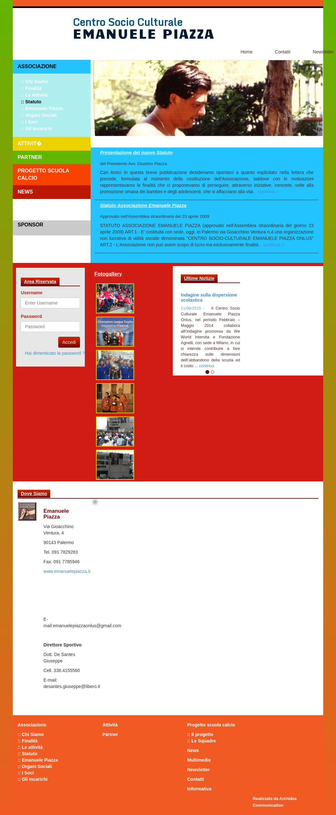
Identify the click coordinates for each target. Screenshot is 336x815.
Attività (109, 724)
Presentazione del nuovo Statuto (136, 152)
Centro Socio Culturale (127, 22)
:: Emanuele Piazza (42, 108)
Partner (30, 157)
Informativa (199, 788)
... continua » (266, 191)
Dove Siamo (34, 493)
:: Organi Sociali (39, 115)
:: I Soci (29, 121)
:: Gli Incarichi (36, 128)
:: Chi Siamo (34, 81)
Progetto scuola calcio (43, 174)
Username (32, 292)
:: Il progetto (200, 734)
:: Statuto (31, 101)
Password (31, 316)
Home (246, 51)
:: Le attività (34, 95)
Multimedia (199, 760)
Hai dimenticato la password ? (55, 353)
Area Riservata (40, 281)
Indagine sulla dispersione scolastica (209, 297)
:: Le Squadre (201, 740)
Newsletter (198, 769)
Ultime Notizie (199, 278)
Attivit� (30, 143)
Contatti (282, 51)
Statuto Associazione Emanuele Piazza (143, 205)
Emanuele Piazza (143, 33)
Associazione (37, 66)
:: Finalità (31, 88)
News (25, 191)
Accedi (69, 342)
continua (206, 366)
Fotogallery (108, 274)
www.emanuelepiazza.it (67, 571)
